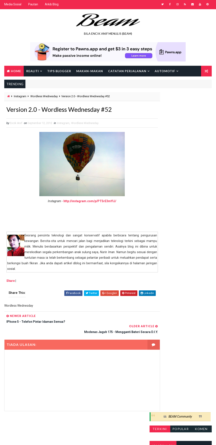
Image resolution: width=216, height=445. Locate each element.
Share (10, 281)
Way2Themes (41, 437)
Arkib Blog (52, 4)
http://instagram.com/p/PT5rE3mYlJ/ (82, 201)
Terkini (160, 109)
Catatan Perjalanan (127, 70)
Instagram (20, 96)
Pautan (33, 4)
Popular (180, 109)
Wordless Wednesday (44, 96)
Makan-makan (89, 70)
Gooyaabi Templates (86, 437)
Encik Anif (128, 437)
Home (16, 70)
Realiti (32, 70)
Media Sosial (12, 4)
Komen (201, 109)
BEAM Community (180, 97)
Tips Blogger (59, 70)
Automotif (165, 70)
